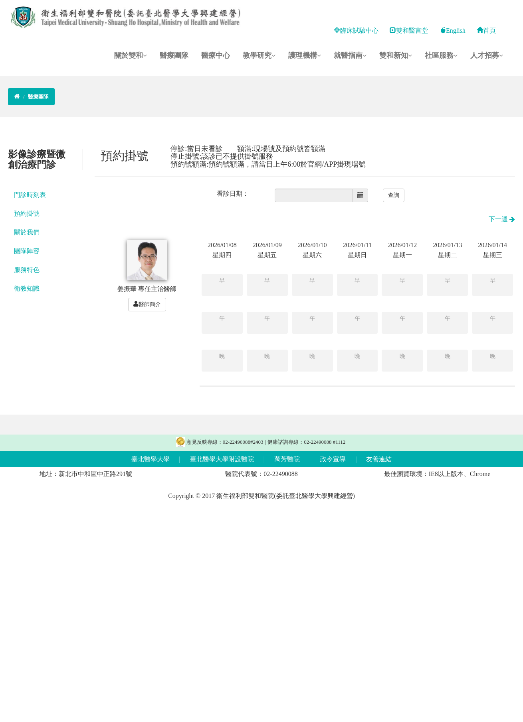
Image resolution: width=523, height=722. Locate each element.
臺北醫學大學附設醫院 (222, 459)
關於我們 (27, 232)
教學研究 (259, 55)
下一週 (502, 219)
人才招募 (486, 55)
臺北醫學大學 (150, 459)
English (453, 30)
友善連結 (379, 459)
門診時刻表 (30, 194)
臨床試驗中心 (356, 30)
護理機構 (304, 55)
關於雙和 (130, 55)
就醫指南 (350, 55)
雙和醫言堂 (409, 30)
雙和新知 (395, 55)
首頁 (486, 30)
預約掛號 (27, 213)
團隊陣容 (27, 251)
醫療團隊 (174, 55)
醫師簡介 (147, 304)
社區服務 (441, 55)
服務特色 (27, 269)
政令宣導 (333, 459)
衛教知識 (27, 288)
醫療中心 (215, 55)
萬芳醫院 (287, 459)
